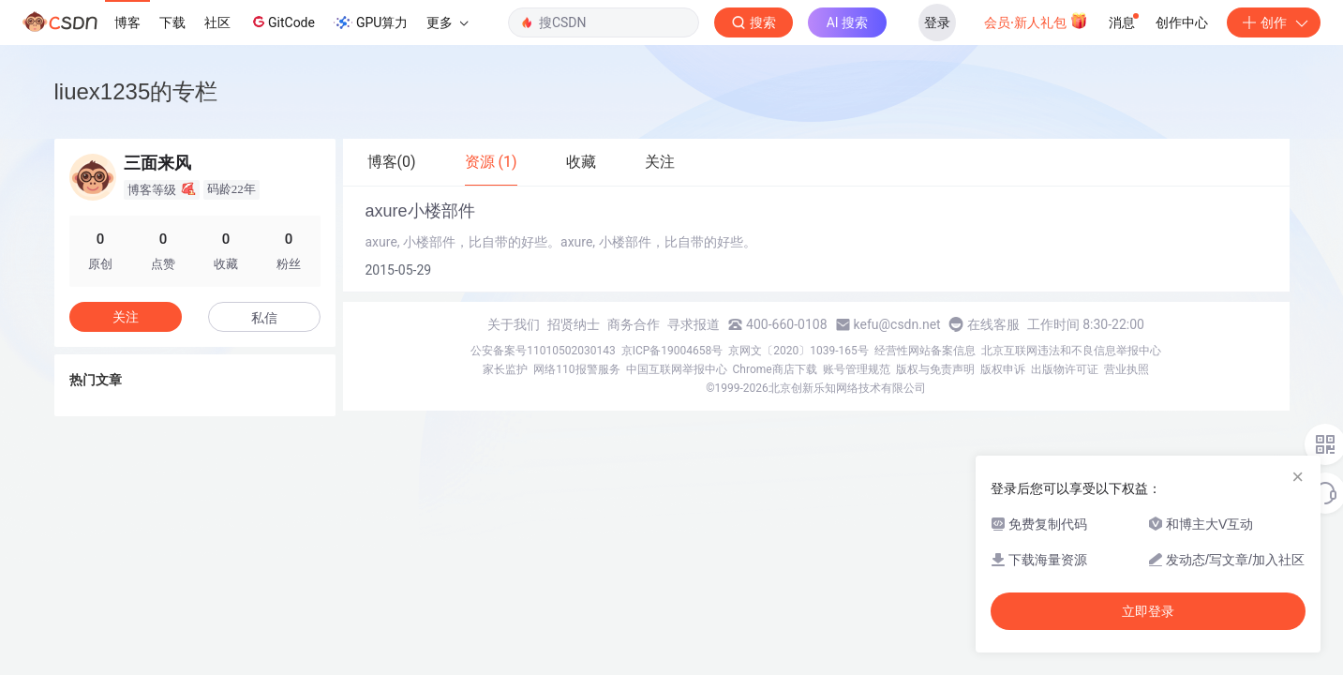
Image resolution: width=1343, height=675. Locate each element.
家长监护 (505, 369)
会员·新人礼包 (1036, 20)
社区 (217, 22)
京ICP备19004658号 (672, 350)
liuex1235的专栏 (136, 91)
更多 (447, 22)
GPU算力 (371, 22)
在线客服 (993, 324)
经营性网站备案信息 (925, 350)
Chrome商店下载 (775, 369)
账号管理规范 (856, 369)
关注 (125, 316)
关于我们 (513, 324)
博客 (127, 22)
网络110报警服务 (576, 369)
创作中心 (1182, 22)
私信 (264, 317)
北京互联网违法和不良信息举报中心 (1071, 350)
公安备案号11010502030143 (542, 350)
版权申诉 (1002, 369)
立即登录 (1148, 611)
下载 (172, 22)
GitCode (282, 22)
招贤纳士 (573, 324)
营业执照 (1126, 369)
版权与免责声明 (935, 369)
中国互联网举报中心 (676, 369)
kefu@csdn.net (897, 324)
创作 (1274, 22)
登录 (937, 22)
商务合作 (633, 324)
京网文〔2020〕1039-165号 (798, 350)
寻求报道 (693, 324)
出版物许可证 (1064, 369)
